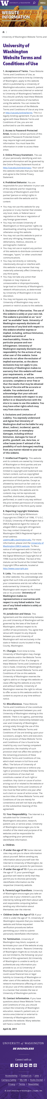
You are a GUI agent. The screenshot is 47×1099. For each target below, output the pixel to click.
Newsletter (33, 1084)
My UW (23, 1079)
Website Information (3, 31)
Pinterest (35, 1065)
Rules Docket (36, 1079)
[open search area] (34, 2)
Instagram (21, 1065)
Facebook (12, 1065)
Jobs (37, 1075)
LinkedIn (30, 1065)
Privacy (11, 1084)
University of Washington (5, 3)
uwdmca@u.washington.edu (17, 539)
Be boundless (23, 1048)
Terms (22, 1084)
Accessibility (11, 1075)
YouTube (26, 1065)
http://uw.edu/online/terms (19, 112)
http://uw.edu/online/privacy (17, 167)
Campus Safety (9, 1079)
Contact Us (26, 1075)
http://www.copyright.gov (15, 568)
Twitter (16, 1065)
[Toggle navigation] (43, 3)
